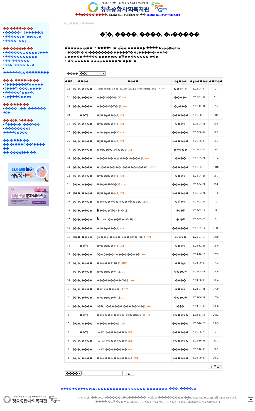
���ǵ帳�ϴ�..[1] (111, 97)
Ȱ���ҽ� (13, 124)
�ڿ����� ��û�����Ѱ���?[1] (126, 167)
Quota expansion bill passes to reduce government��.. (131, 88)
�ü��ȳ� (33, 36)
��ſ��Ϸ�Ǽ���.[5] (114, 149)
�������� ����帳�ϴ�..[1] (123, 201)
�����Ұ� (14, 36)
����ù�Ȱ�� (15, 132)
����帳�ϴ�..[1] (112, 106)
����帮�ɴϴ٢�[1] (113, 210)
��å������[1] (112, 289)
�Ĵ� (6, 112)
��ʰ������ (17, 60)
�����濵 (34, 32)
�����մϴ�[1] (111, 184)
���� (11, 40)
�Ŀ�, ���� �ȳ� (19, 65)
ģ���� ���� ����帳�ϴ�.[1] (124, 237)
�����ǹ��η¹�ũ (19, 92)
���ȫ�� (31, 124)
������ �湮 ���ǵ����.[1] (123, 158)
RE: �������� (116, 332)
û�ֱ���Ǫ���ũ (18, 96)
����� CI (14, 32)
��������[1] (112, 323)
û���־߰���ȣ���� (23, 88)
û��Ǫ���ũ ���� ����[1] (122, 254)
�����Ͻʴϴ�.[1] (112, 263)
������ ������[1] (117, 358)
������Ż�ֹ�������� (26, 72)
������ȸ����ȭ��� (26, 52)
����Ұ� (188, 389)
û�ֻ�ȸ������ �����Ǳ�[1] (124, 306)
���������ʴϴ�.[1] (116, 280)
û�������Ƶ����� (24, 84)
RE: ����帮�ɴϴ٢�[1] (119, 219)
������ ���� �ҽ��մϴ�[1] (123, 314)
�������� (17, 128)
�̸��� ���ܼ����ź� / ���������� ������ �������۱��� (119, 389)
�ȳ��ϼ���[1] (110, 115)
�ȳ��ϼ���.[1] (111, 271)
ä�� (22, 108)
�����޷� (37, 108)
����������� (21, 56)
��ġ (22, 40)
